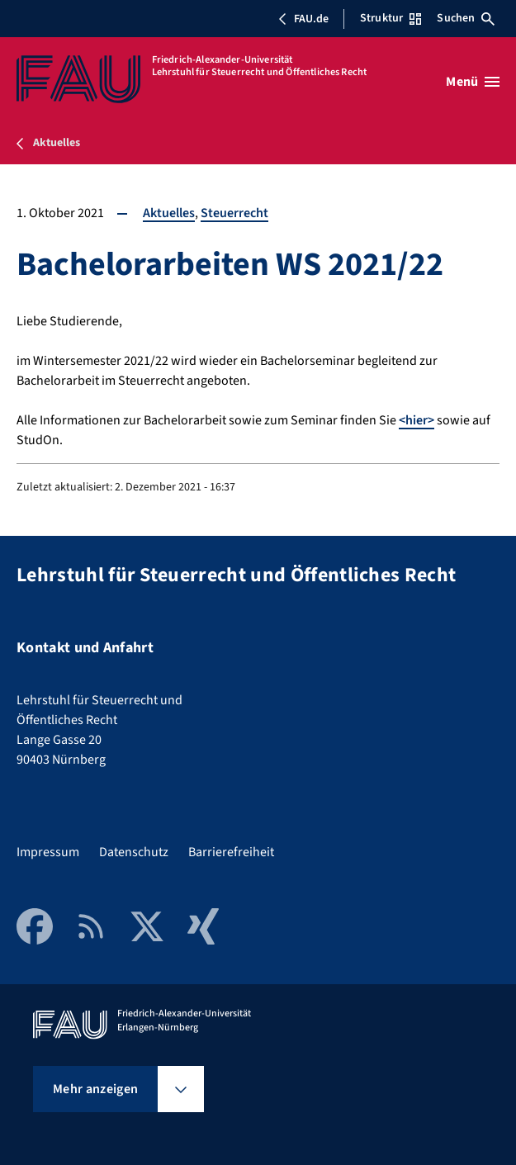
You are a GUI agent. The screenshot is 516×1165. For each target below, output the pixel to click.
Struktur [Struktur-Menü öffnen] (390, 18)
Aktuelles (169, 213)
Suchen (466, 18)
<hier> (416, 420)
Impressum (48, 852)
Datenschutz (133, 852)
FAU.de (303, 19)
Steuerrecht (234, 213)
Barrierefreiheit (231, 852)
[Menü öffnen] (472, 82)
